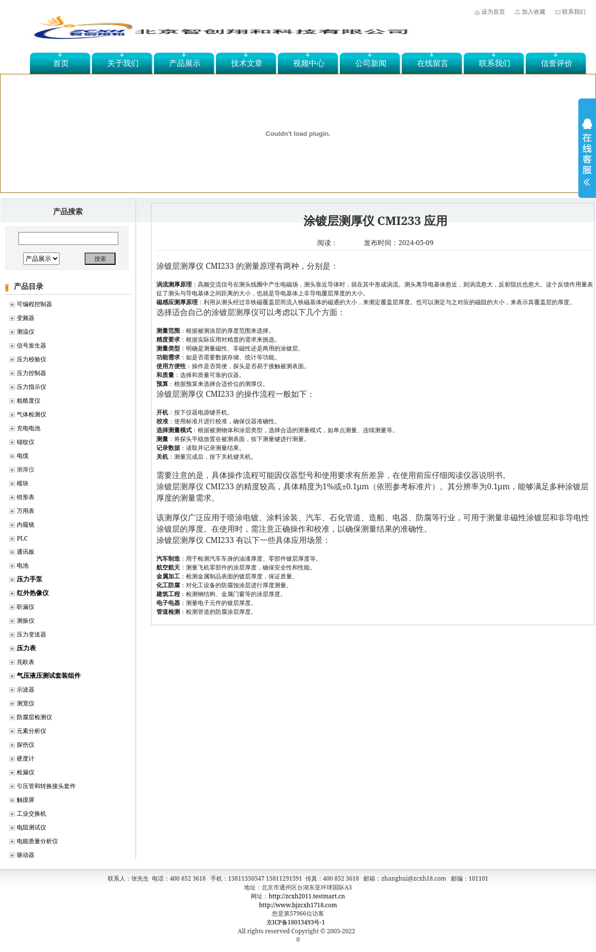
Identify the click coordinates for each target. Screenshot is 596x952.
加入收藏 (533, 11)
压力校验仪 (31, 359)
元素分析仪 (31, 731)
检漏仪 (25, 772)
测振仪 (25, 620)
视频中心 (309, 63)
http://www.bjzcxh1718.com (298, 905)
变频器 (25, 318)
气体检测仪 (31, 414)
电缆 (23, 455)
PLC (22, 538)
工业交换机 (31, 813)
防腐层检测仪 (34, 717)
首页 (61, 63)
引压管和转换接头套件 (46, 786)
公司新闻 (371, 63)
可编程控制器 (34, 304)
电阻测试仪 (31, 827)
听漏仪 (25, 607)
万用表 (25, 511)
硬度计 (25, 758)
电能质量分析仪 (37, 841)
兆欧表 (25, 662)
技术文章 (247, 63)
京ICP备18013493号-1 (296, 922)
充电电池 (28, 428)
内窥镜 (25, 524)
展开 (587, 158)
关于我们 (123, 63)
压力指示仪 (31, 386)
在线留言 (432, 63)
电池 (23, 565)
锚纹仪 (25, 442)
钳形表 (25, 497)
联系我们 (574, 11)
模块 (23, 483)
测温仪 (25, 331)
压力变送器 (31, 634)
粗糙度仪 (28, 400)
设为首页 (493, 11)
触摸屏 (25, 799)
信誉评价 (556, 63)
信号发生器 (31, 345)
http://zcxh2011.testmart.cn (306, 896)
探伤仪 (25, 744)
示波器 (25, 689)
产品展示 (185, 63)
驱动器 (25, 855)
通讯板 (25, 551)
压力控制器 (31, 373)
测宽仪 (25, 703)
